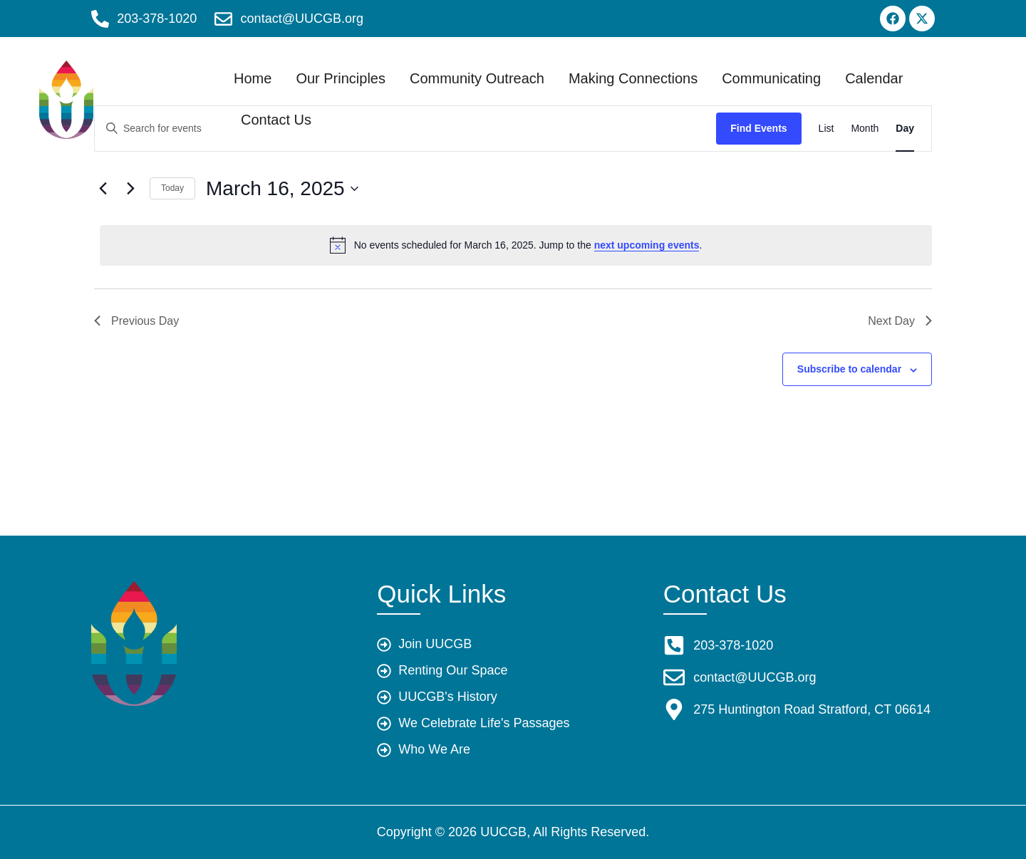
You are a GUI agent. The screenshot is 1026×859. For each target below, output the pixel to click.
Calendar (301, 110)
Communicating (802, 68)
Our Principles (372, 68)
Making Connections (664, 68)
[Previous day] (102, 188)
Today (172, 188)
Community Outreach (508, 68)
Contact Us (389, 110)
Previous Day (136, 321)
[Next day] (130, 188)
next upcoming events (647, 245)
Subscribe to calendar (849, 369)
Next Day (900, 321)
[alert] (516, 245)
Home (284, 68)
